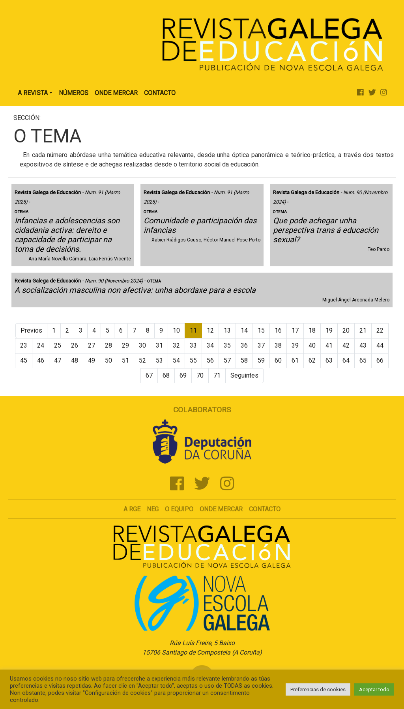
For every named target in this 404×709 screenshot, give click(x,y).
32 (176, 345)
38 (278, 345)
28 (108, 345)
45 (23, 360)
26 (74, 345)
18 (312, 330)
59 (261, 360)
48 (74, 360)
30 (142, 345)
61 (295, 360)
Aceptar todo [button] (374, 689)
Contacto (160, 93)
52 (142, 360)
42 (346, 345)
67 (149, 375)
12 (210, 330)
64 (346, 360)
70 (200, 375)
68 (166, 375)
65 (363, 360)
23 (23, 345)
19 (329, 330)
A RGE (131, 509)
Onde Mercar (116, 93)
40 (312, 345)
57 (227, 360)
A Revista (33, 93)
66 (379, 360)
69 (183, 375)
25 (57, 345)
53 (159, 360)
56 (210, 360)
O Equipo (179, 509)
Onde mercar (221, 509)
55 (193, 360)
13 (227, 330)
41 (329, 345)
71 (217, 375)
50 (108, 360)
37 (261, 345)
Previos (31, 330)
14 (244, 330)
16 (278, 330)
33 (193, 345)
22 (379, 330)
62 (312, 360)
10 (176, 330)
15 (261, 330)
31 (159, 345)
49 (91, 360)
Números (73, 93)
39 (295, 345)
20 (346, 330)
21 (363, 330)
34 (210, 345)
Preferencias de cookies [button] (318, 689)
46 (40, 360)
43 (363, 345)
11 (193, 330)
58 (244, 360)
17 (295, 330)
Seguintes (244, 375)
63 (329, 360)
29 (125, 345)
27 (91, 345)
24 (40, 345)
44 (379, 345)
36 (244, 345)
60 (278, 360)
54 (176, 360)
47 (57, 360)
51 (125, 360)
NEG (153, 509)
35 (227, 345)
